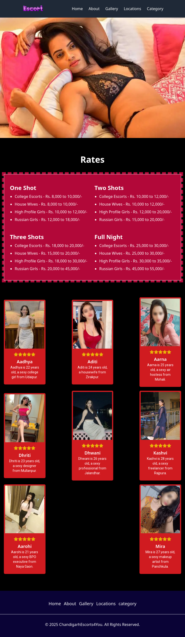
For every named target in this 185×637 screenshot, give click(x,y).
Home (77, 8)
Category (155, 8)
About (94, 8)
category (127, 603)
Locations (132, 8)
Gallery (111, 8)
